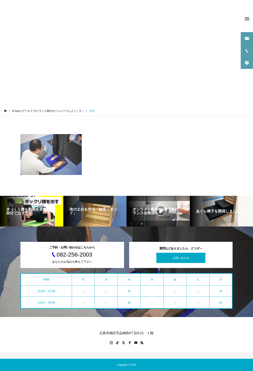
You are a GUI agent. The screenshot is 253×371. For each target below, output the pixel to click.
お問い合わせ (180, 258)
